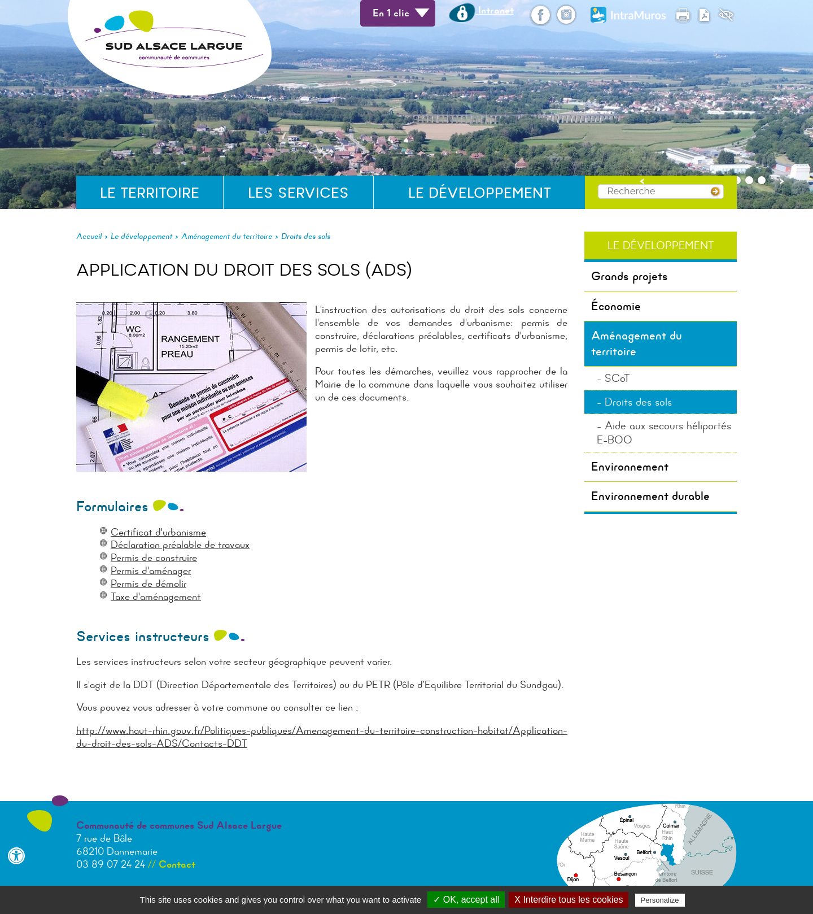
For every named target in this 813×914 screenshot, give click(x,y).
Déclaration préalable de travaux (180, 544)
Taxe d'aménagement (156, 596)
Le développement (479, 193)
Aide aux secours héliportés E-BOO (664, 433)
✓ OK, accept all (466, 899)
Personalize (660, 900)
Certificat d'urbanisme (158, 532)
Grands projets (629, 276)
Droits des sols (305, 236)
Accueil (89, 236)
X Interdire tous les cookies (568, 899)
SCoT (617, 378)
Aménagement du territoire (226, 236)
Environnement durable (650, 496)
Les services (298, 193)
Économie (616, 306)
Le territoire (149, 193)
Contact (177, 864)
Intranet (481, 10)
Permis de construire (154, 557)
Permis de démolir (148, 583)
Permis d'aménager (151, 570)
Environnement (629, 467)
